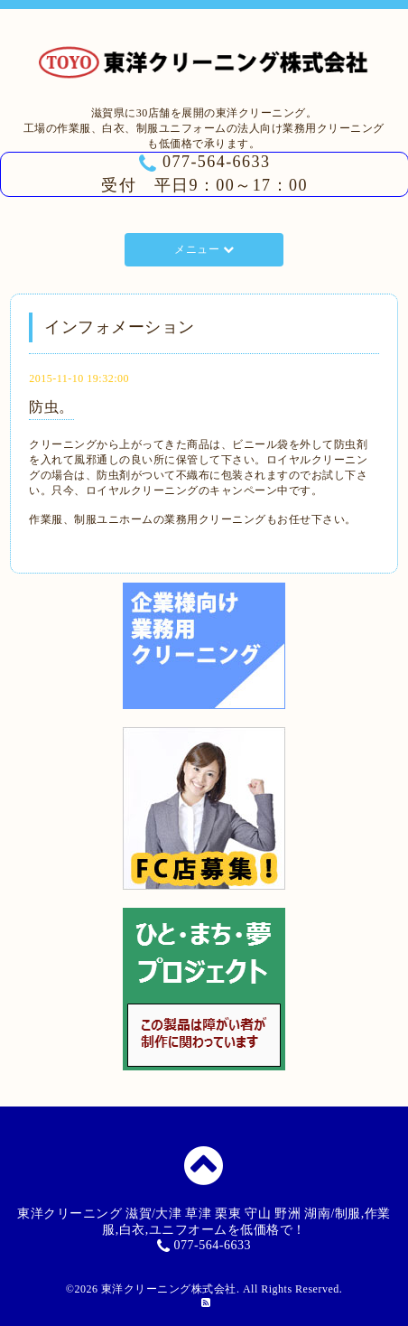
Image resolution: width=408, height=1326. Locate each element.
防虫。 (51, 407)
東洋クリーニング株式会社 (168, 1289)
